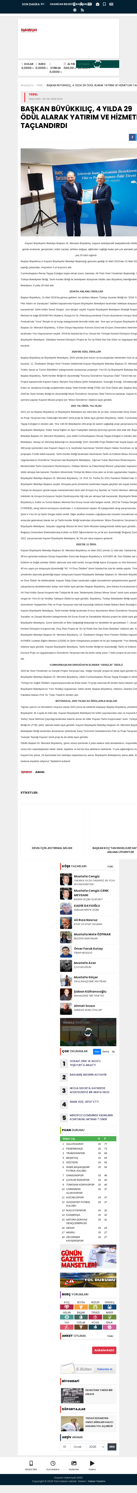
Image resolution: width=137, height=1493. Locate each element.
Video (92, 1466)
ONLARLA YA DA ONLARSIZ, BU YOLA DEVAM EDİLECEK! (94, 882)
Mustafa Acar (85, 963)
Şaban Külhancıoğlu (90, 991)
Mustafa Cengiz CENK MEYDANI (91, 892)
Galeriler (74, 1466)
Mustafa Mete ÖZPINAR (92, 934)
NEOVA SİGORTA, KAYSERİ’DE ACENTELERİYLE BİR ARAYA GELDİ (84, 1090)
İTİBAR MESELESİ (83, 953)
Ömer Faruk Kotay (88, 948)
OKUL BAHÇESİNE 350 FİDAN (90, 981)
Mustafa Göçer (86, 977)
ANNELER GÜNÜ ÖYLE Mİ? (88, 1010)
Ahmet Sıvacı (84, 1006)
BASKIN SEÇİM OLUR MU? (88, 899)
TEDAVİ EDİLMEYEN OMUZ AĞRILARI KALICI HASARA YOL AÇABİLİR (99, 1422)
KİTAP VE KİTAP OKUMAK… (89, 924)
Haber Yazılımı (96, 1481)
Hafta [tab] (105, 1051)
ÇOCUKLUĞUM (82, 967)
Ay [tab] (113, 1051)
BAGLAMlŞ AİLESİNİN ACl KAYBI (83, 1077)
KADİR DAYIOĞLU (87, 906)
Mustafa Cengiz (87, 876)
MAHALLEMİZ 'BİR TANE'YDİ (89, 995)
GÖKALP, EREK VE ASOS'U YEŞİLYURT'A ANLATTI (80, 1063)
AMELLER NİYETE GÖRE (86, 910)
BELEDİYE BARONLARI (86, 938)
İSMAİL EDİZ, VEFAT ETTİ (79, 1104)
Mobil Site (31, 1466)
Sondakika (52, 1466)
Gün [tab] (97, 1051)
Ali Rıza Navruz (86, 920)
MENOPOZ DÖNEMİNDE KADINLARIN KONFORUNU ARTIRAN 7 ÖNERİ (86, 1117)
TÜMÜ (110, 866)
